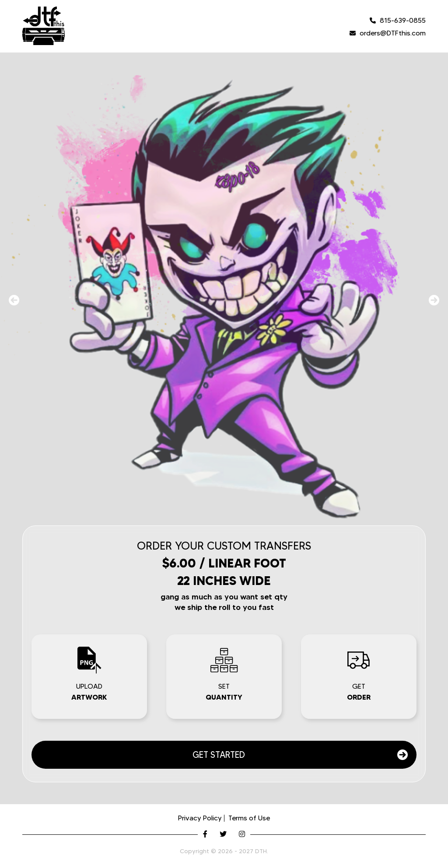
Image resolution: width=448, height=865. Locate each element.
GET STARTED (300, 754)
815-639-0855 (398, 20)
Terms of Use (249, 818)
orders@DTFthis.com (388, 33)
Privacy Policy (200, 818)
